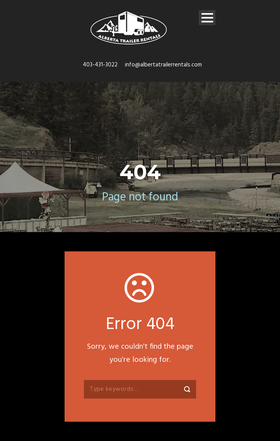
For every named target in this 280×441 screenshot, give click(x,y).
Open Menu (207, 17)
